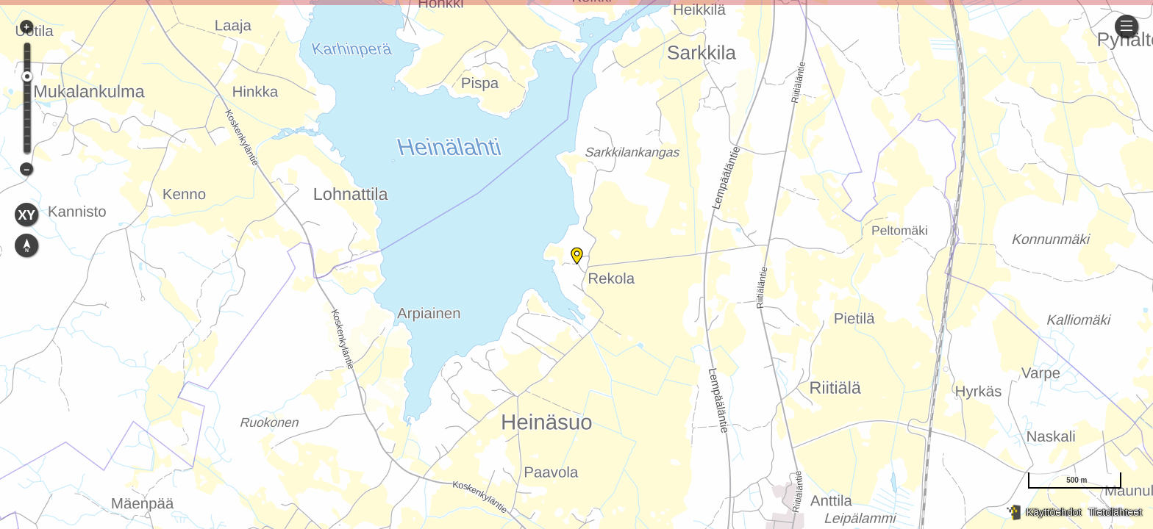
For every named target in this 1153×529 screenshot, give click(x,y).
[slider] (27, 76)
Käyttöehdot (1054, 512)
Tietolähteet (1115, 512)
